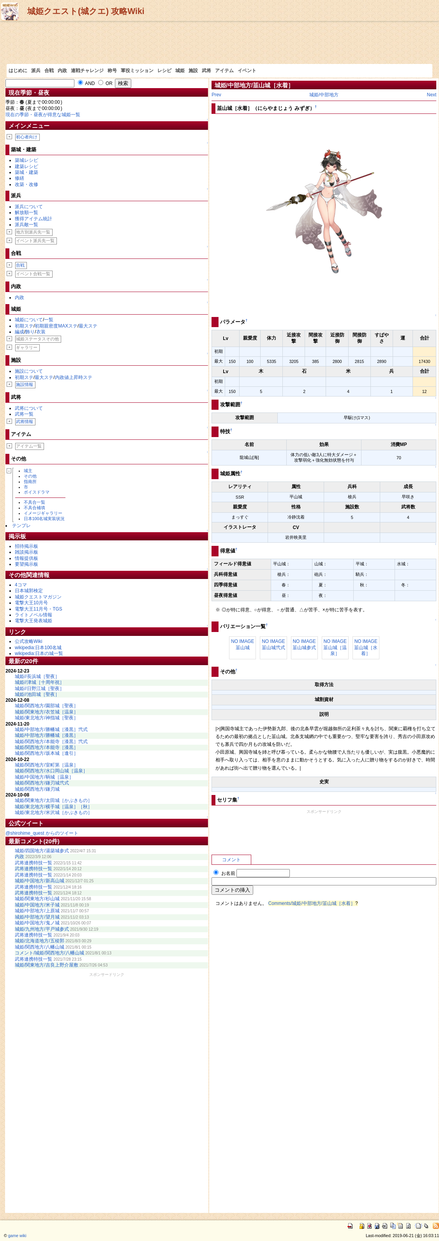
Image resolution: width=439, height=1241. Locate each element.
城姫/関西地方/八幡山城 (39, 947)
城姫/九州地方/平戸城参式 (42, 929)
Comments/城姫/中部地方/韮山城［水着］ (311, 903)
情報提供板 (26, 558)
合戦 (49, 70)
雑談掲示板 (26, 552)
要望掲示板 (26, 564)
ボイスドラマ (36, 492)
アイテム (224, 70)
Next (431, 94)
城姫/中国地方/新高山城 (39, 880)
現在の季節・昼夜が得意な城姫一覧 (42, 114)
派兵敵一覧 (26, 224)
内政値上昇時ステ (73, 377)
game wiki (17, 1235)
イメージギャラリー (43, 513)
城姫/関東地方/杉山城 (37, 898)
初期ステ (24, 326)
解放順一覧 (26, 212)
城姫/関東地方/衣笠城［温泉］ (46, 712)
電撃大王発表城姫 (33, 620)
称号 (112, 70)
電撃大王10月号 (31, 602)
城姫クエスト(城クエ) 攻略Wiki (86, 11)
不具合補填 (34, 507)
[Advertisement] (219, 42)
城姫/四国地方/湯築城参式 (42, 850)
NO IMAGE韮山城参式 (304, 644)
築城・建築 (26, 172)
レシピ (164, 70)
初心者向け (26, 137)
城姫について (29, 319)
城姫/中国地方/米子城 (37, 905)
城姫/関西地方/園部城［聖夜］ (46, 705)
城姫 (180, 70)
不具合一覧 (34, 502)
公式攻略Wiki (28, 641)
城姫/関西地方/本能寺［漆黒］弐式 (51, 741)
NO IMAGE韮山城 (242, 644)
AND (86, 83)
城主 (28, 470)
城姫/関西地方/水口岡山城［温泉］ (51, 771)
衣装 (41, 332)
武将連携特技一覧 (33, 863)
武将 (206, 70)
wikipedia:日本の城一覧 (39, 653)
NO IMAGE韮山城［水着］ (365, 647)
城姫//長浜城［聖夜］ (37, 676)
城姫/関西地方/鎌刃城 (37, 789)
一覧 (48, 319)
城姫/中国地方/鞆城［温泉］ (44, 777)
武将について (29, 408)
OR (105, 83)
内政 (62, 70)
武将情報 (24, 421)
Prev (216, 94)
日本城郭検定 (29, 590)
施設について (29, 371)
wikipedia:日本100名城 (38, 647)
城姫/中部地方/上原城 (37, 910)
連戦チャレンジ (87, 70)
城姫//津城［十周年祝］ (39, 682)
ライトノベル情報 (33, 615)
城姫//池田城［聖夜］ (37, 694)
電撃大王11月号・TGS (38, 609)
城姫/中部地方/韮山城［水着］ (254, 85)
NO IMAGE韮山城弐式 (273, 644)
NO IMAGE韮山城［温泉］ (335, 647)
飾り (30, 332)
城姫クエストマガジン (38, 597)
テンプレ (21, 525)
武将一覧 (24, 414)
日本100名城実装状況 (44, 518)
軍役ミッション (137, 70)
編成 (19, 332)
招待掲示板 (26, 546)
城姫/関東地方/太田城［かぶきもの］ (53, 800)
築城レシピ (26, 160)
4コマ (21, 585)
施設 (193, 70)
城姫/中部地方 (324, 94)
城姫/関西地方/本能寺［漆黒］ (46, 747)
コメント (231, 859)
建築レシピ (26, 166)
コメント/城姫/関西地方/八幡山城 (49, 953)
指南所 (30, 481)
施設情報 (24, 384)
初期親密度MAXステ (56, 326)
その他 (30, 476)
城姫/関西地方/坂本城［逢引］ (46, 753)
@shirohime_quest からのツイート (41, 833)
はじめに (18, 70)
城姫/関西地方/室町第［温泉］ (46, 765)
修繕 (19, 178)
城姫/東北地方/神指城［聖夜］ (46, 718)
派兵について (29, 206)
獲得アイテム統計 (33, 218)
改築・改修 (26, 184)
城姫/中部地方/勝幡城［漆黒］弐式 (51, 729)
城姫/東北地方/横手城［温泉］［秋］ (53, 806)
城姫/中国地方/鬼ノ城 (37, 923)
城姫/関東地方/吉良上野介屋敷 (46, 965)
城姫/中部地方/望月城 (37, 917)
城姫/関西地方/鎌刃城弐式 (42, 783)
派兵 (36, 70)
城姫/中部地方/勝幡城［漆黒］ (46, 735)
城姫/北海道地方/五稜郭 (39, 941)
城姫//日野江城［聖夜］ (39, 688)
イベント (247, 70)
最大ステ (88, 326)
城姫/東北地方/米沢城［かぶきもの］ (53, 812)
